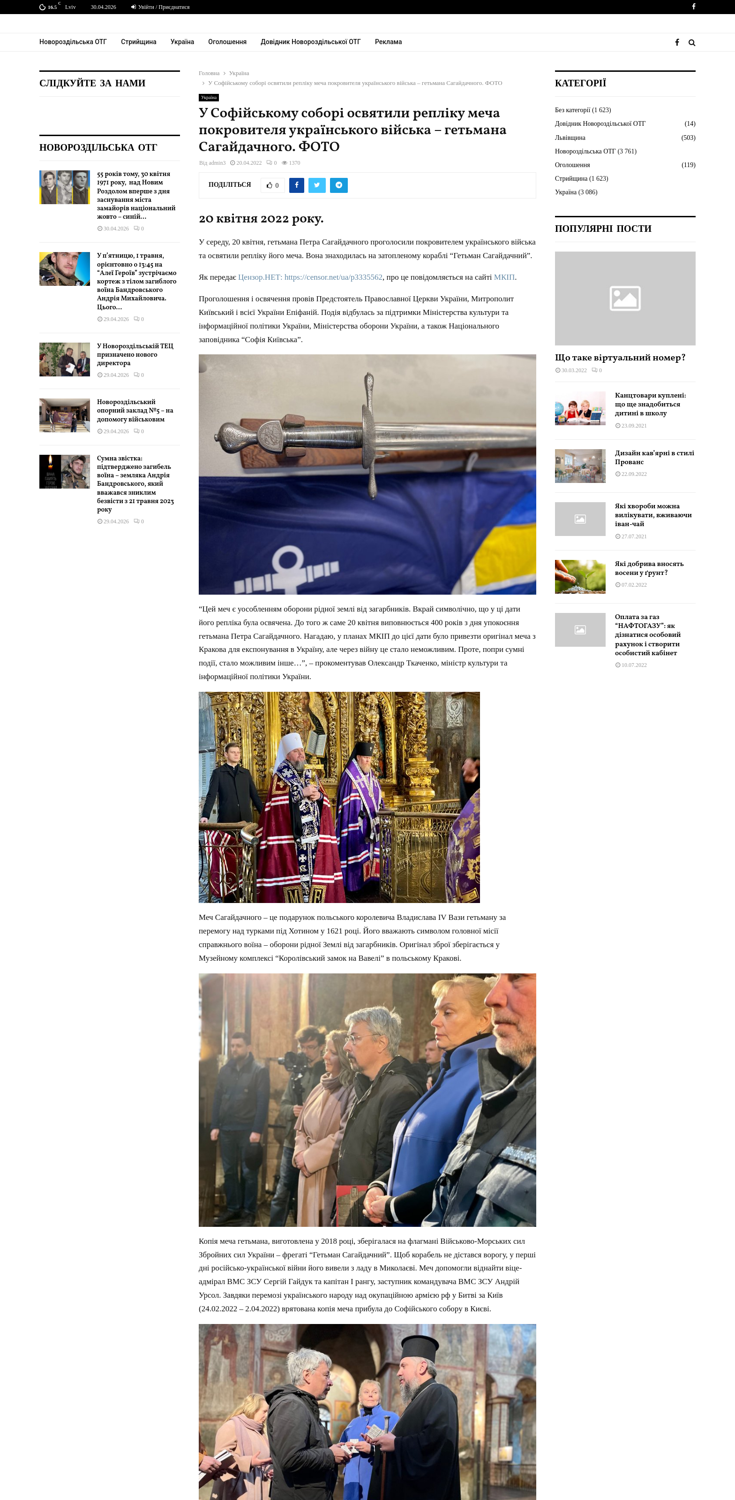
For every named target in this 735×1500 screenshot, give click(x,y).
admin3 (217, 163)
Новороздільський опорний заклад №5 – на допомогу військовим (135, 411)
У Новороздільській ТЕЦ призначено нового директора (135, 355)
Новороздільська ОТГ (73, 42)
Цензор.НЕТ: (260, 277)
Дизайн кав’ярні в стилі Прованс (654, 458)
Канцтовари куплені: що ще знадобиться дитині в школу (650, 405)
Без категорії (572, 110)
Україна (183, 42)
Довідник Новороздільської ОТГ (311, 42)
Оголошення (227, 42)
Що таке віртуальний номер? (620, 358)
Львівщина (570, 137)
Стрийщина (139, 42)
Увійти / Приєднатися (160, 7)
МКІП (504, 277)
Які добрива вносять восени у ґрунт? (649, 568)
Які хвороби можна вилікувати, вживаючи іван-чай (653, 516)
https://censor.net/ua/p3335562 (333, 277)
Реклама (388, 42)
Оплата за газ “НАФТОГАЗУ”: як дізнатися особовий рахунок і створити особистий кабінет (648, 635)
